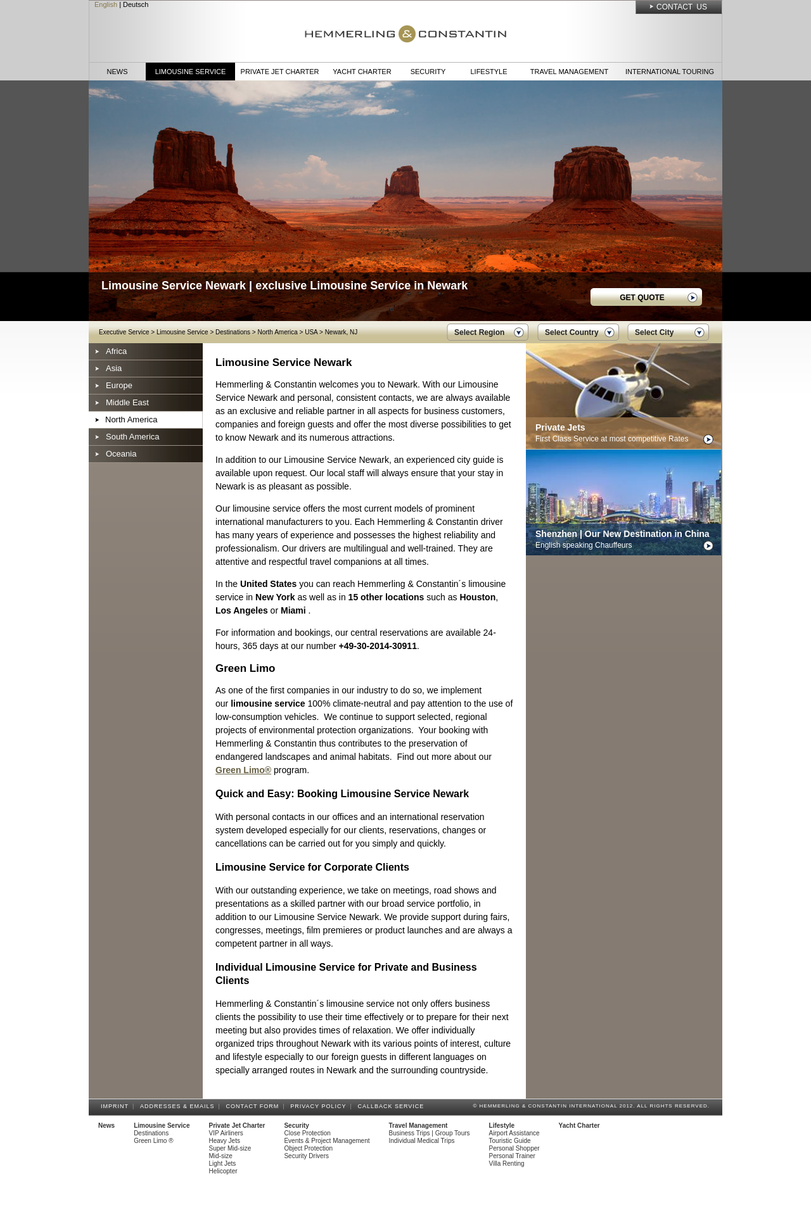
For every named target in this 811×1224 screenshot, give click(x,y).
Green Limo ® (153, 1140)
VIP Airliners (226, 1133)
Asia (114, 368)
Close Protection (307, 1133)
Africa (116, 351)
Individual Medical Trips (422, 1140)
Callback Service (392, 1106)
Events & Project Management (326, 1140)
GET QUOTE (642, 297)
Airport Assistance (514, 1133)
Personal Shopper (514, 1148)
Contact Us (681, 7)
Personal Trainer (512, 1155)
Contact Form (254, 1106)
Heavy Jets (224, 1140)
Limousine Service (190, 71)
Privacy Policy (320, 1106)
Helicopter (223, 1171)
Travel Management (569, 71)
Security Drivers (306, 1155)
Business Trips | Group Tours (429, 1133)
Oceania (121, 453)
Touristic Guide (510, 1140)
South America (133, 436)
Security (428, 71)
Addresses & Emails (179, 1106)
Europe (119, 385)
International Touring (669, 71)
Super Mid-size (230, 1148)
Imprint (117, 1106)
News (117, 71)
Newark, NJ (341, 332)
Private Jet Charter (280, 71)
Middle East (127, 402)
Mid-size (221, 1155)
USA (311, 332)
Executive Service (124, 332)
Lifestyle (488, 71)
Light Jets (222, 1163)
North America (277, 332)
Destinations (232, 332)
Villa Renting (507, 1163)
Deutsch (135, 4)
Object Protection (308, 1148)
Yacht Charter (362, 71)
